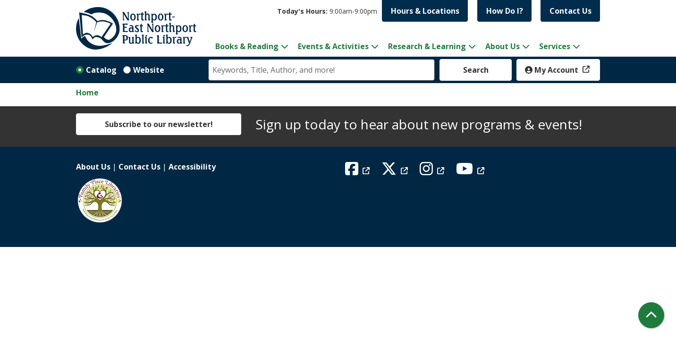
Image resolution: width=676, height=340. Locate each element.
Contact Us (570, 11)
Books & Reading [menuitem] (247, 46)
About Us (93, 167)
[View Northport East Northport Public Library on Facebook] (358, 171)
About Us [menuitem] (502, 46)
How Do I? (504, 11)
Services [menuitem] (554, 46)
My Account (552, 70)
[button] (327, 11)
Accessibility (192, 167)
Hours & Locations (425, 11)
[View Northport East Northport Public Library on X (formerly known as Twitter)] (395, 171)
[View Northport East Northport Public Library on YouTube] (471, 171)
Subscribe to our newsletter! (159, 124)
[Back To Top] (651, 315)
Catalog (101, 70)
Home (87, 92)
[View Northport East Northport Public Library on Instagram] (433, 171)
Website (148, 70)
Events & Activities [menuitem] (333, 46)
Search (476, 70)
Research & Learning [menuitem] (427, 46)
